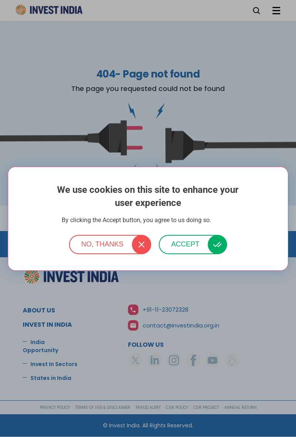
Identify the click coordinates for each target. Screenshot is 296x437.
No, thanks (102, 244)
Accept (185, 244)
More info (223, 220)
